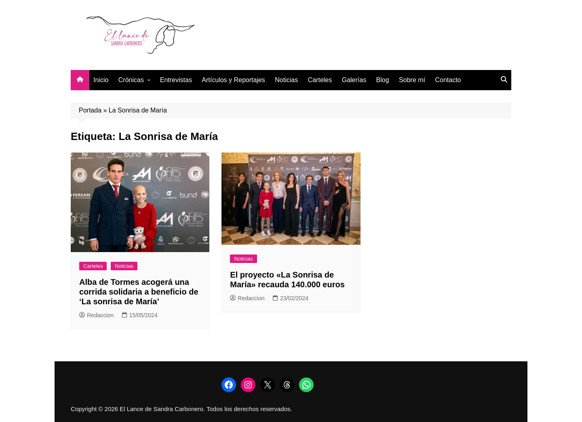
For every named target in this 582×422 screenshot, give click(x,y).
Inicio (100, 79)
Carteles (320, 79)
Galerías (354, 79)
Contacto (448, 79)
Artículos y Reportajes (233, 79)
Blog (382, 79)
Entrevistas (176, 79)
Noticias (286, 79)
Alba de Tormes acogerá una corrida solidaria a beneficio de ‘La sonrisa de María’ (138, 292)
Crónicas (131, 79)
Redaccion (96, 315)
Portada (90, 110)
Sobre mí (412, 79)
